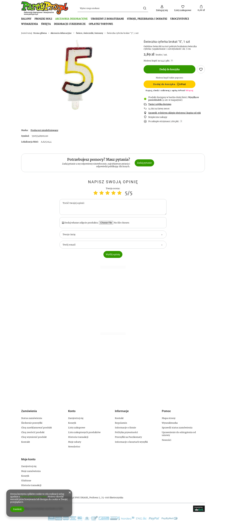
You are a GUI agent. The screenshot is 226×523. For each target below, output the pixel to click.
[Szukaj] (144, 8)
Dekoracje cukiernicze (70, 23)
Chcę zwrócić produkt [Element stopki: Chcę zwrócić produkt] (33, 432)
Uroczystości (179, 18)
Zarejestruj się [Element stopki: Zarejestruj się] (75, 418)
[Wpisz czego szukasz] (113, 8)
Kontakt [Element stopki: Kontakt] (25, 441)
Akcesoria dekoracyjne (71, 18)
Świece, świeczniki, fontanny (89, 33)
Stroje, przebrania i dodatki (147, 18)
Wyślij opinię (113, 254)
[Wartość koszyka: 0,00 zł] (201, 8)
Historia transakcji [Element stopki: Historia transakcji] (78, 437)
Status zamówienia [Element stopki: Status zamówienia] (31, 418)
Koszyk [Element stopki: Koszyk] (72, 422)
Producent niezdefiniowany (44, 130)
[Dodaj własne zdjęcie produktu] (123, 222)
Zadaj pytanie (144, 162)
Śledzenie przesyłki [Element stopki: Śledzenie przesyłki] (31, 422)
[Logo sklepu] (44, 8)
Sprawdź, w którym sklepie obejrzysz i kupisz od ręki (174, 113)
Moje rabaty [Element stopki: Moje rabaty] (74, 441)
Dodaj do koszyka (169, 69)
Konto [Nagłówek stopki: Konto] (71, 411)
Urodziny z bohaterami (107, 18)
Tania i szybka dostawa (159, 104)
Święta (46, 23)
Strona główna (40, 33)
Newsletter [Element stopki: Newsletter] (74, 446)
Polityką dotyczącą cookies (33, 496)
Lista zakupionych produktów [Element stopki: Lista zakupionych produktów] (84, 432)
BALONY (26, 18)
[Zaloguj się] (162, 8)
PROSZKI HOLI (43, 18)
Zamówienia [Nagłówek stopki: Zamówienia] (29, 411)
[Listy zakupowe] (182, 8)
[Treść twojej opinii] (113, 207)
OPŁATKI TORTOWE (101, 23)
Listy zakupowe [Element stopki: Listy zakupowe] (76, 427)
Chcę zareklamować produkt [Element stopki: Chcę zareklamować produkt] (36, 427)
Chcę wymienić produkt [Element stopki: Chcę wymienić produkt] (34, 437)
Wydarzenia (29, 23)
